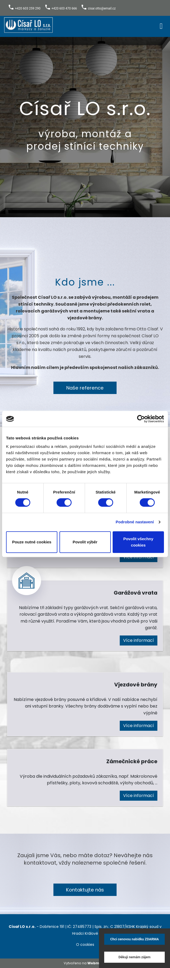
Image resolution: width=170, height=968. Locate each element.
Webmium (96, 963)
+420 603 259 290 (28, 8)
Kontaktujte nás (85, 889)
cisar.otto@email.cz (102, 8)
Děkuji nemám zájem (134, 957)
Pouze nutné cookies (31, 542)
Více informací (138, 640)
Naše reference (85, 388)
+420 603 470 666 (64, 8)
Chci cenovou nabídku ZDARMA (134, 939)
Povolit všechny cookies (138, 542)
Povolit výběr (85, 542)
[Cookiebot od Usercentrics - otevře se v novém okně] (141, 419)
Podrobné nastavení (135, 522)
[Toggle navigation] (161, 25)
